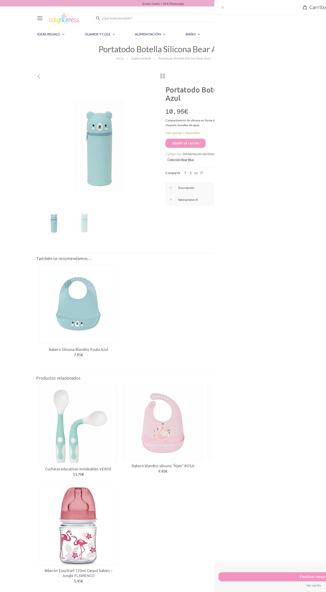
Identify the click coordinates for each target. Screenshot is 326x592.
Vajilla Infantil (141, 58)
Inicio (120, 58)
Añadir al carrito (185, 143)
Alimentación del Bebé (199, 154)
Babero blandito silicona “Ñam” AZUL (247, 466)
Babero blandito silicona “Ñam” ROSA (163, 466)
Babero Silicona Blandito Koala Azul (78, 349)
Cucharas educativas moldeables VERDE (78, 469)
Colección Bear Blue (180, 160)
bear (258, 154)
